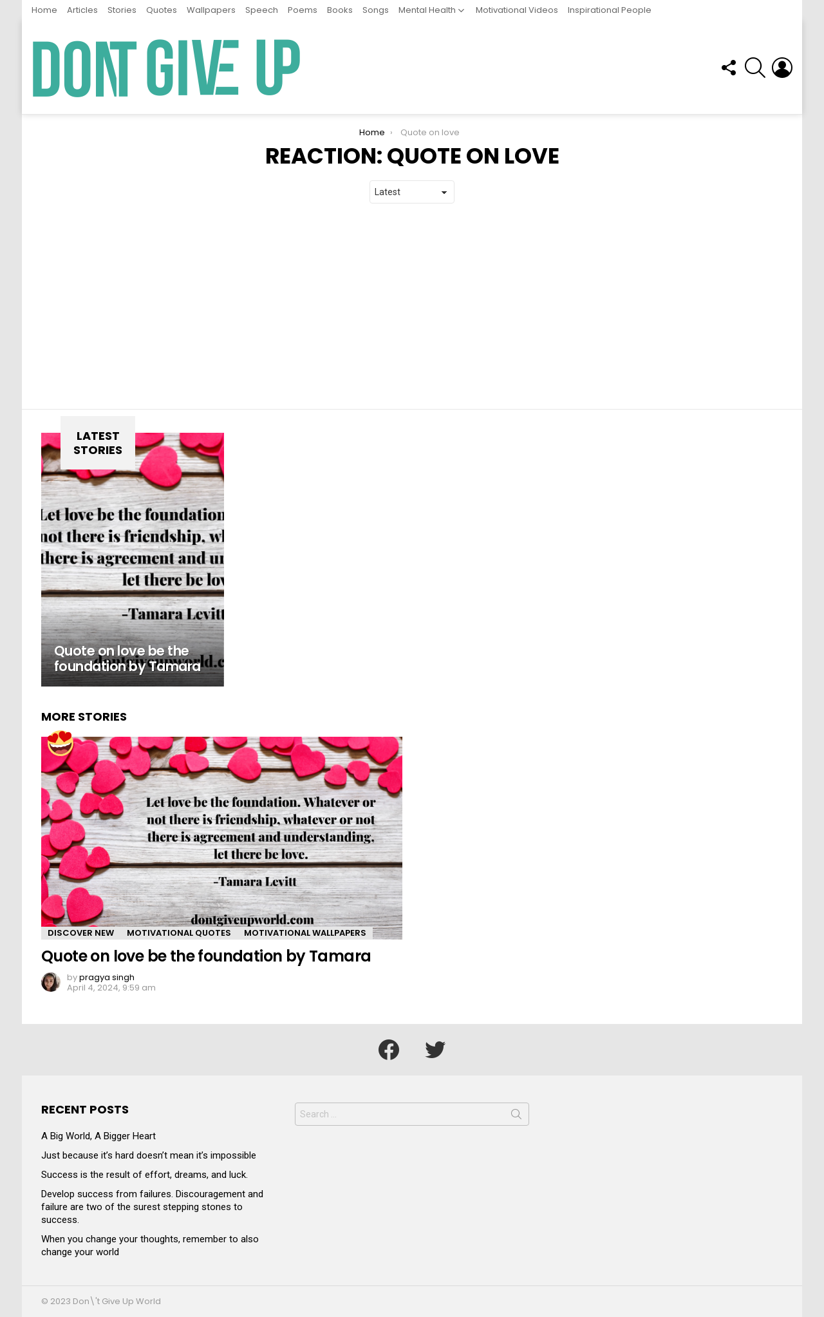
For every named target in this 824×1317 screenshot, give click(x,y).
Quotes (161, 10)
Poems (302, 10)
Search (516, 1117)
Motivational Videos (517, 10)
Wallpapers (211, 10)
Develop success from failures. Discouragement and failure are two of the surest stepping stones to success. (152, 1207)
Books (340, 10)
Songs (375, 10)
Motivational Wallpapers (305, 933)
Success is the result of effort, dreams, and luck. (144, 1174)
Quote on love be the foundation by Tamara (206, 956)
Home (44, 10)
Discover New (81, 933)
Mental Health (427, 10)
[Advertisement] (412, 306)
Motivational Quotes (179, 933)
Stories (122, 10)
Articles (82, 10)
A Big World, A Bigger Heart (98, 1136)
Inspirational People (609, 10)
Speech (261, 10)
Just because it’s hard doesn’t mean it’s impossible (148, 1155)
